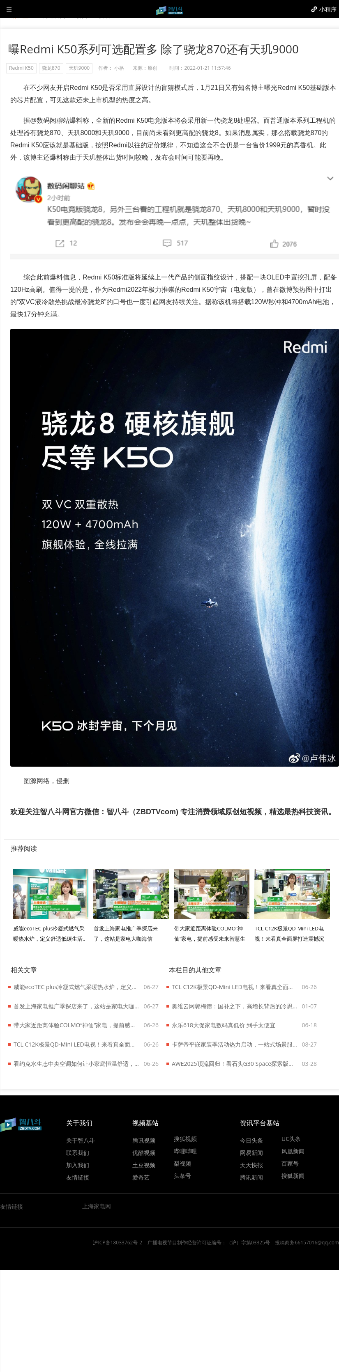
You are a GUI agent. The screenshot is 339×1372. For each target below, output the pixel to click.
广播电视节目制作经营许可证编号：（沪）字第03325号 (209, 1242)
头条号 (182, 1175)
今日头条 (251, 1140)
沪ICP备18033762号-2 (117, 1242)
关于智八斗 (80, 1140)
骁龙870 (51, 67)
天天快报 (251, 1164)
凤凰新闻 (292, 1150)
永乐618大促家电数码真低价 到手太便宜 (223, 1025)
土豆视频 (143, 1164)
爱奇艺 (141, 1177)
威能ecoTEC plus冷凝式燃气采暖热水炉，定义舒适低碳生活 (77, 987)
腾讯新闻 (251, 1177)
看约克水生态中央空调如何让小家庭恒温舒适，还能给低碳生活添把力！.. (77, 1063)
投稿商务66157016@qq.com (307, 1242)
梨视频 (182, 1163)
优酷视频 (143, 1152)
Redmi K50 (21, 67)
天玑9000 (79, 67)
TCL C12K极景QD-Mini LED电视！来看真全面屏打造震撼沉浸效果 (77, 1044)
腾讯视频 (143, 1140)
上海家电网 (96, 1206)
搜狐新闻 (292, 1175)
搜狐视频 (185, 1138)
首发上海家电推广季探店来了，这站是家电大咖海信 (77, 1006)
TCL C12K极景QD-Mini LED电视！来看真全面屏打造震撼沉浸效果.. (289, 939)
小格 (119, 67)
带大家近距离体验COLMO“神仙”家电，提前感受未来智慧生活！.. (209, 939)
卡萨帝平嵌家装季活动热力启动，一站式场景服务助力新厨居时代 (235, 1044)
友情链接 (77, 1177)
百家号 (290, 1163)
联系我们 (77, 1152)
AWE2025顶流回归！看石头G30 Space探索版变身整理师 (235, 1063)
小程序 (328, 9)
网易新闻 (251, 1152)
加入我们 (77, 1164)
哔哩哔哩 (185, 1150)
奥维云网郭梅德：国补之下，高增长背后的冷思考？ (235, 1006)
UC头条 (291, 1138)
